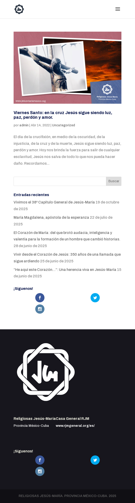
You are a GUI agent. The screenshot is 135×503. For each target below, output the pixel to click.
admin (24, 125)
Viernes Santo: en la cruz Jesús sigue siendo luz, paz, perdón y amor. (63, 115)
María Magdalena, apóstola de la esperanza (51, 217)
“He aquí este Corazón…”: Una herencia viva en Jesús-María (65, 270)
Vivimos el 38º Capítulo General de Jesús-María (54, 202)
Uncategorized (63, 125)
